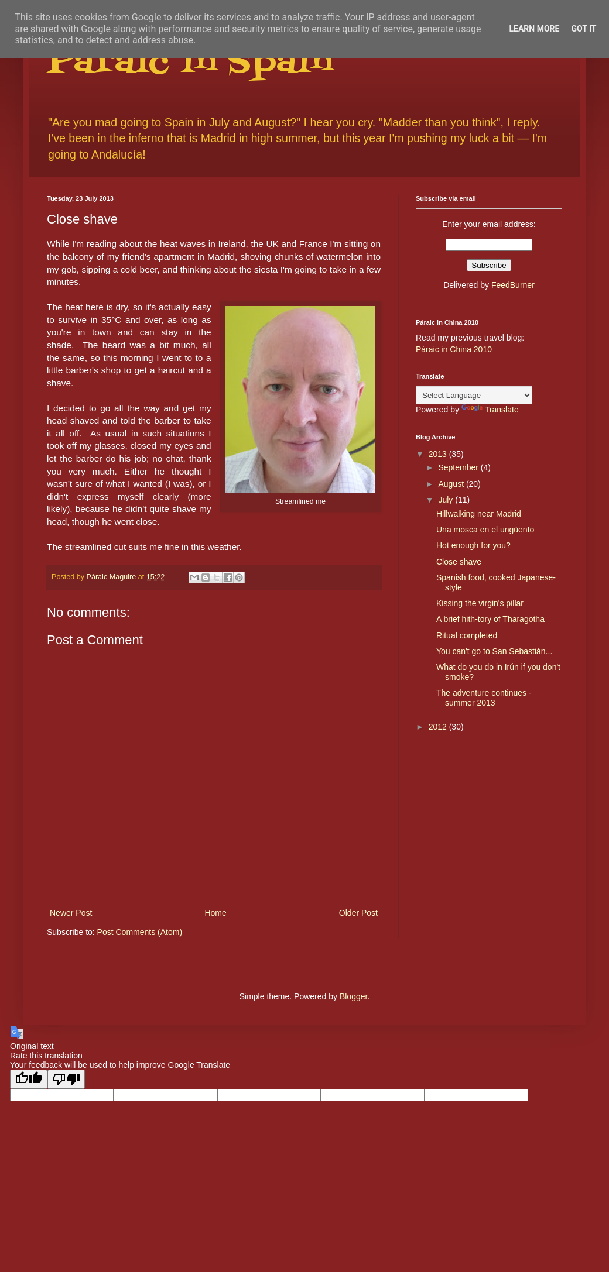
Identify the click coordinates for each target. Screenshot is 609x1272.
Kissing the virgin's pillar (480, 603)
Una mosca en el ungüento (485, 529)
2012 (439, 726)
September (459, 467)
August (452, 484)
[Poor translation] (66, 1079)
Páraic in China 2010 (454, 349)
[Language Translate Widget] (474, 395)
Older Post (358, 912)
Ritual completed (466, 635)
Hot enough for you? (473, 545)
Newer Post (71, 912)
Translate (490, 409)
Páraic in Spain (189, 63)
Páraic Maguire (112, 577)
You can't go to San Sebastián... (494, 651)
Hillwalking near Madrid (478, 513)
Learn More (534, 28)
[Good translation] (28, 1079)
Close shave (458, 561)
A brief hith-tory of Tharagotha (490, 619)
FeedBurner (513, 285)
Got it (583, 28)
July (446, 499)
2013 (439, 454)
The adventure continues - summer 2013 (484, 697)
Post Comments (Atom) (139, 932)
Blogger (353, 996)
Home (215, 912)
